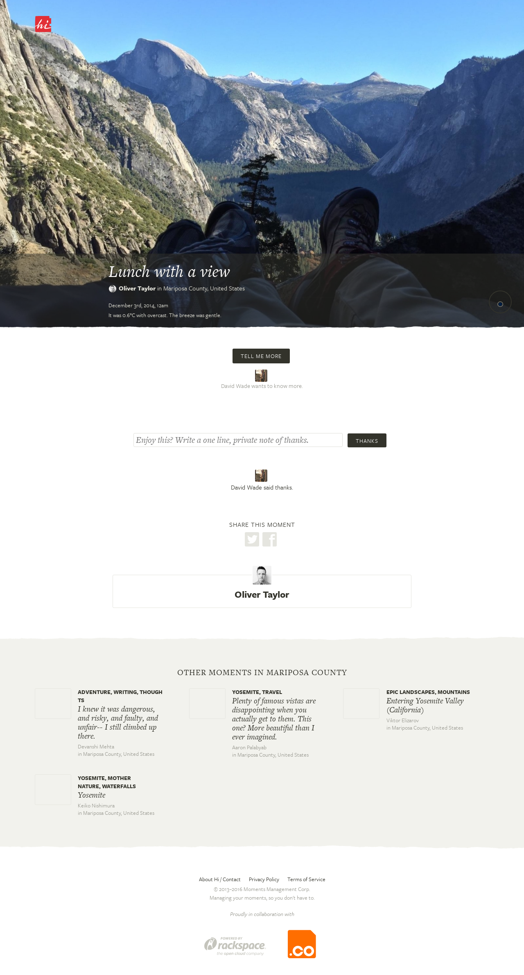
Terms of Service (306, 879)
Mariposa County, (204, 287)
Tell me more (261, 356)
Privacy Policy (264, 879)
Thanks (367, 441)
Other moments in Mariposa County (262, 673)
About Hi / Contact (220, 879)
